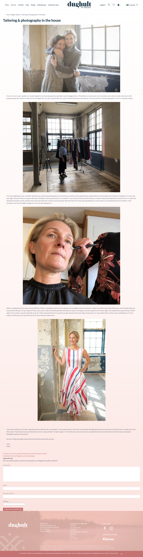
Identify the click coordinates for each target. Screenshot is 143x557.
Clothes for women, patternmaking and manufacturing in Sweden (25, 453)
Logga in (102, 5)
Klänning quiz (41, 5)
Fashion (17, 15)
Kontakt (21, 5)
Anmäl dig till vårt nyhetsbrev (79, 532)
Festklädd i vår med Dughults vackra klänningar (19, 456)
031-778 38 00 (44, 529)
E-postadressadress (9, 493)
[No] (141, 554)
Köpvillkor (73, 525)
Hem (8, 15)
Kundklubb (73, 530)
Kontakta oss (74, 538)
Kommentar (6, 465)
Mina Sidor (73, 534)
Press (7, 5)
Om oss (13, 5)
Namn (5, 485)
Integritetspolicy (75, 527)
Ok (121, 554)
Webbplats (6, 501)
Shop (27, 5)
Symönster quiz (53, 5)
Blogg (33, 5)
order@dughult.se (45, 531)
